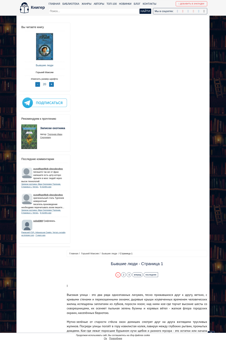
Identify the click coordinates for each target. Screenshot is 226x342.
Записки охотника (46, 129)
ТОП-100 (112, 4)
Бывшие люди (42, 65)
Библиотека (70, 4)
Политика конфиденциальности (174, 305)
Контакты (149, 4)
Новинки (125, 4)
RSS (113, 330)
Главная (54, 4)
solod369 (38, 223)
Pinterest (116, 318)
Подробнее (115, 338)
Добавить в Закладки (191, 4)
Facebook (116, 301)
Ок (105, 338)
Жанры (86, 4)
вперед (138, 47)
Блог (137, 4)
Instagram (116, 326)
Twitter (114, 322)
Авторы (99, 4)
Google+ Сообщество (123, 309)
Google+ (116, 305)
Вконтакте (117, 314)
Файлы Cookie (164, 309)
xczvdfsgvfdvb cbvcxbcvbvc (48, 167)
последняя (151, 47)
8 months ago (45, 186)
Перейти (142, 279)
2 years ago (47, 237)
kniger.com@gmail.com (177, 301)
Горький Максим (42, 72)
